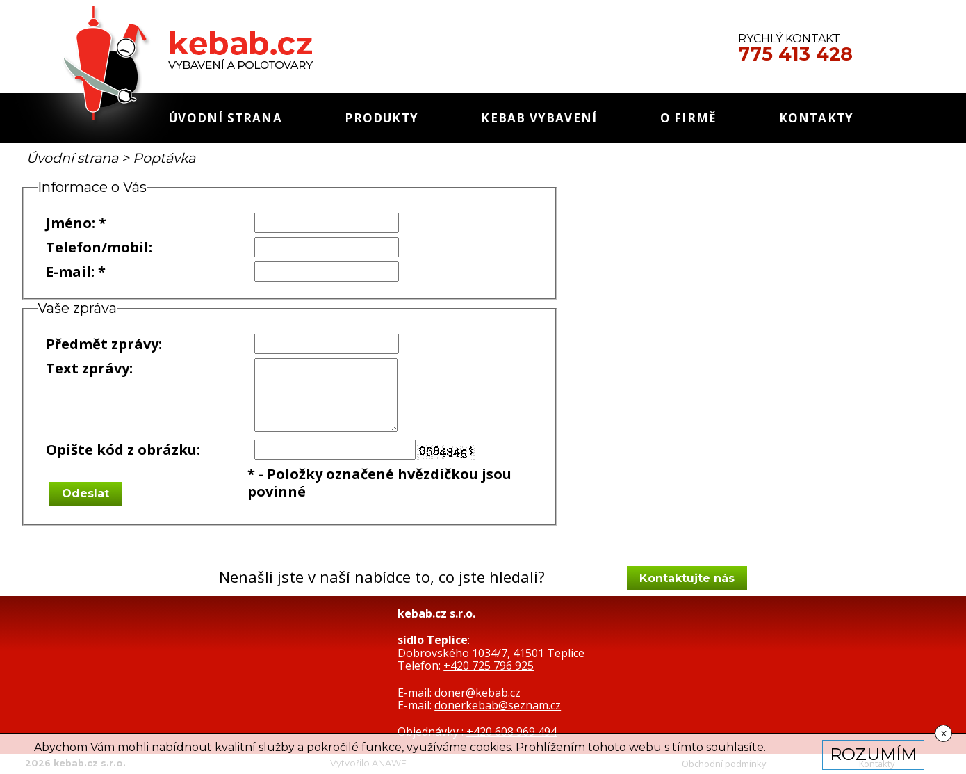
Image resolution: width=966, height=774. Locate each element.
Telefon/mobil (97, 247)
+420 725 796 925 (488, 665)
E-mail (68, 271)
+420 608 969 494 (511, 731)
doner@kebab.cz (477, 692)
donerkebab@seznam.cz (497, 705)
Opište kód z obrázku (121, 449)
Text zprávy (87, 368)
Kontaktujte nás (687, 578)
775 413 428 (795, 54)
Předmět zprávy (102, 343)
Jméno (69, 222)
